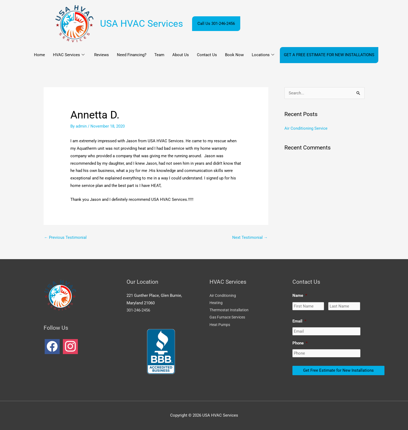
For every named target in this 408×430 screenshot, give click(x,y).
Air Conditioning (223, 295)
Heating (216, 303)
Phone (300, 343)
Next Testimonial (250, 237)
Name (299, 295)
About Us (180, 54)
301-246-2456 (138, 310)
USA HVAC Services (141, 23)
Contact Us (207, 54)
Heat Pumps (220, 325)
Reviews (101, 54)
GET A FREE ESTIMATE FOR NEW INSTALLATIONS (329, 54)
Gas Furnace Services (228, 318)
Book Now (234, 54)
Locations (263, 55)
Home (39, 54)
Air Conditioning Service (305, 128)
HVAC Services (69, 55)
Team (159, 54)
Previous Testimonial (65, 237)
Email (299, 321)
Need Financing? (131, 54)
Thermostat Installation (230, 310)
